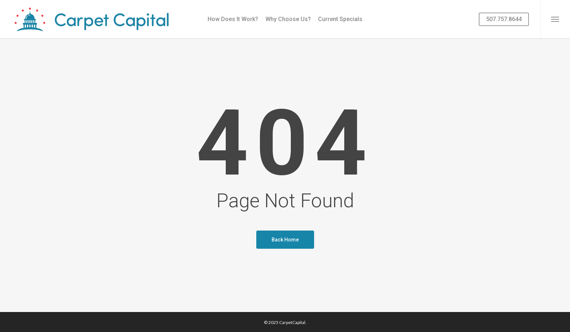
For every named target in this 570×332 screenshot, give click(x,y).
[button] (555, 19)
